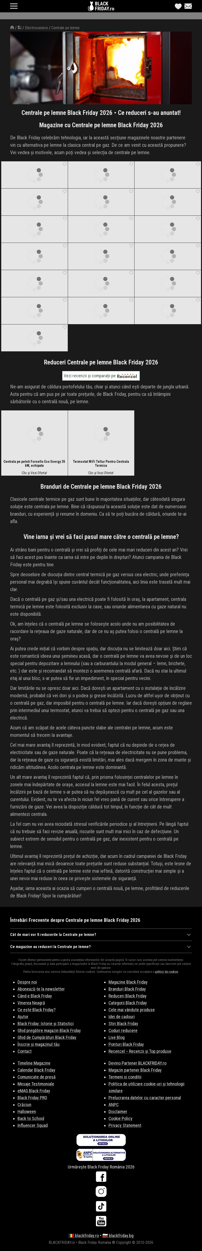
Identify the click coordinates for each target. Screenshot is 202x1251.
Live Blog (117, 1037)
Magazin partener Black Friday (135, 1070)
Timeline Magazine (34, 1063)
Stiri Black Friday (123, 1023)
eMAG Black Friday (34, 1090)
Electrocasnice (36, 27)
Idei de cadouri (122, 1016)
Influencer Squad (33, 1125)
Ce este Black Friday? (37, 1009)
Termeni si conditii (125, 1077)
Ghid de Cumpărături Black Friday (47, 1037)
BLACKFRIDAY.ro (104, 6)
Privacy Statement (125, 1125)
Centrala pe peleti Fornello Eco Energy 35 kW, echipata (34, 463)
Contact (25, 1051)
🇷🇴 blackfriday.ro (83, 1235)
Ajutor (23, 1016)
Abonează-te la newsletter (41, 989)
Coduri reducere (123, 1030)
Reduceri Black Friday (128, 995)
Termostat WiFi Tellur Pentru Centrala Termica (101, 463)
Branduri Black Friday (127, 989)
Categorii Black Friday (128, 1002)
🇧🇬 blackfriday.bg (118, 1235)
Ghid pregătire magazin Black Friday (49, 1030)
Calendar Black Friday (36, 1070)
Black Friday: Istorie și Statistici (46, 1023)
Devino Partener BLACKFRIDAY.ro (137, 1063)
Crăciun (24, 1104)
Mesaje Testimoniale (36, 1083)
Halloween (27, 1111)
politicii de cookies (166, 972)
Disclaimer (118, 1111)
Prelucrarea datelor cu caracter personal (145, 1097)
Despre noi (27, 982)
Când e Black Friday (35, 995)
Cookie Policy (121, 1118)
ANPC (114, 1104)
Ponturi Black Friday (126, 1044)
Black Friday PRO (32, 1097)
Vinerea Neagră (31, 1002)
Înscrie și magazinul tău (39, 1044)
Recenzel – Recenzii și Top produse (140, 1051)
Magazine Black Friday (128, 982)
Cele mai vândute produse (132, 1009)
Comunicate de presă (37, 1077)
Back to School (31, 1118)
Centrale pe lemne (65, 27)
